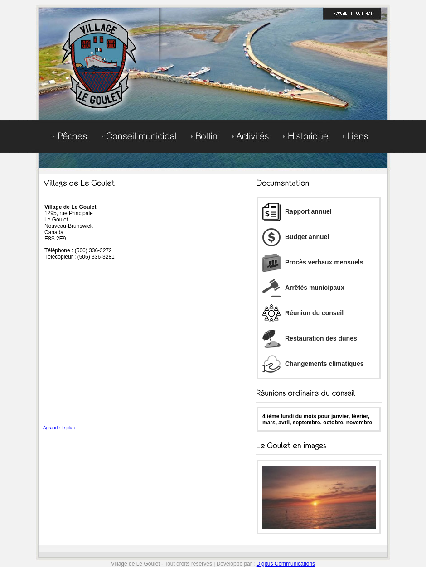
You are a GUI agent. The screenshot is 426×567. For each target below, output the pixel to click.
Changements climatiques (313, 363)
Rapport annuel (297, 211)
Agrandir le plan (59, 427)
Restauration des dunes (309, 338)
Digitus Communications (286, 564)
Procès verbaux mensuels (312, 262)
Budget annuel (295, 236)
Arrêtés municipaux (303, 287)
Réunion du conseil (303, 313)
